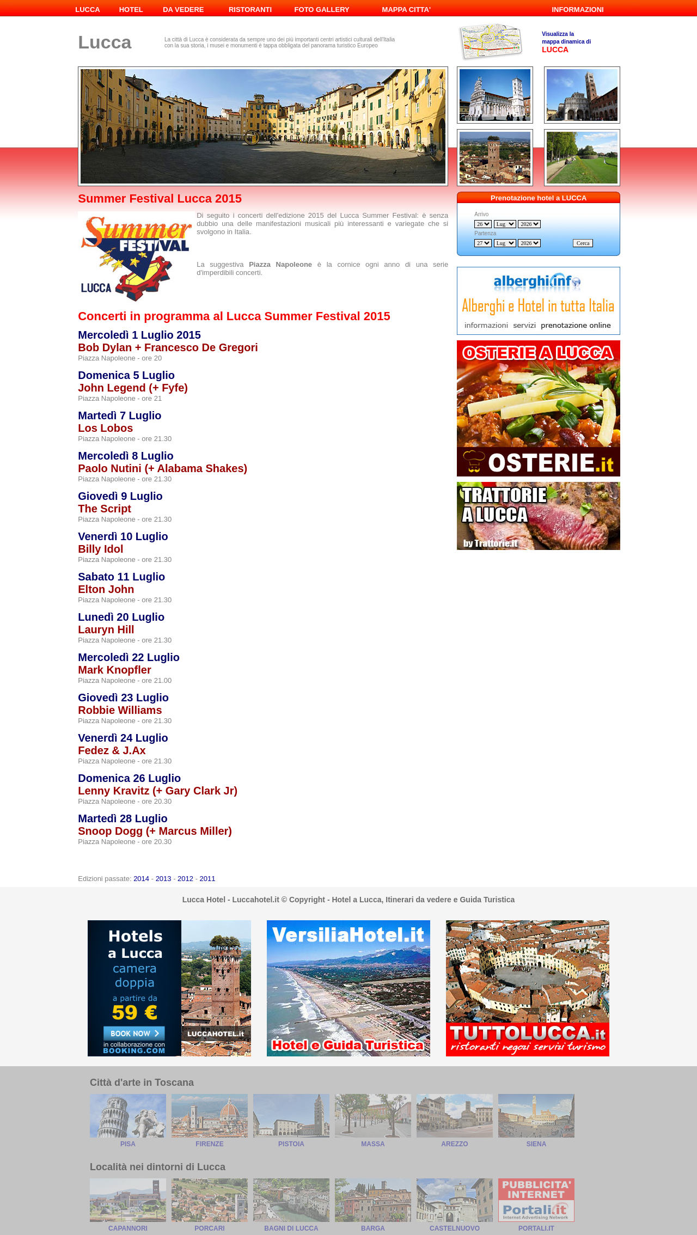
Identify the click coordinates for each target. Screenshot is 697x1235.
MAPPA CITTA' (406, 9)
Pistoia (291, 1144)
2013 (164, 879)
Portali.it (536, 1228)
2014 (141, 879)
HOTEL (131, 9)
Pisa (128, 1144)
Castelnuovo (455, 1228)
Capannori (128, 1228)
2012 (185, 879)
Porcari (209, 1228)
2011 (208, 879)
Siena (537, 1144)
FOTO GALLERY (322, 9)
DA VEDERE (183, 9)
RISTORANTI (250, 9)
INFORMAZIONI (577, 9)
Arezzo (454, 1144)
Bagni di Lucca (291, 1228)
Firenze (209, 1144)
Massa (372, 1144)
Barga (373, 1228)
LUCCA (87, 9)
